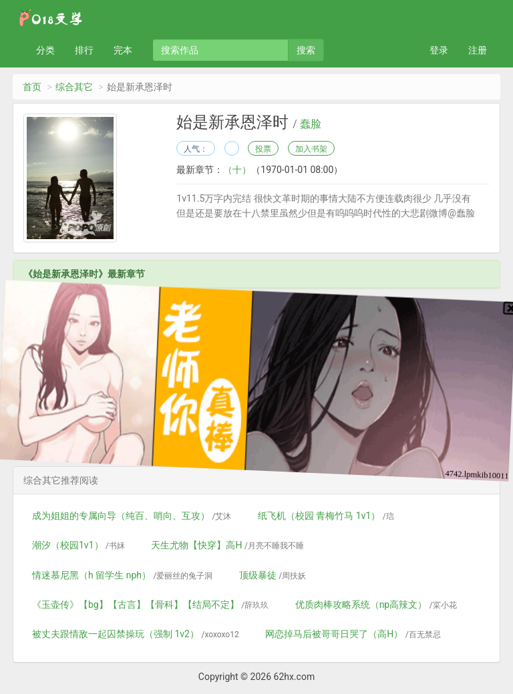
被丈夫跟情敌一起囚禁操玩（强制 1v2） (135, 634)
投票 (263, 149)
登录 (439, 50)
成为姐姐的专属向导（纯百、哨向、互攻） (131, 515)
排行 (84, 50)
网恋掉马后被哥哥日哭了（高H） (352, 634)
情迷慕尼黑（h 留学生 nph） (122, 575)
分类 (45, 50)
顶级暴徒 (272, 575)
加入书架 (311, 149)
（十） (237, 169)
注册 (477, 50)
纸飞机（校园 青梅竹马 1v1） (326, 515)
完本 (123, 50)
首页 (32, 86)
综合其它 (74, 86)
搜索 (306, 50)
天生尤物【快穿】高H (227, 545)
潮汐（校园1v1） (78, 545)
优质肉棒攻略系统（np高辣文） (376, 604)
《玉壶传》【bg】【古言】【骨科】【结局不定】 (150, 604)
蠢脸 (310, 124)
